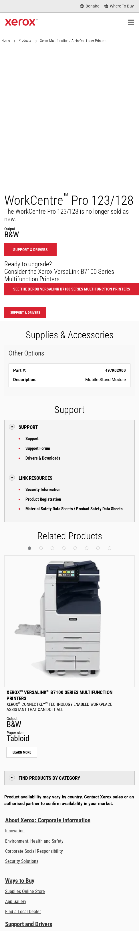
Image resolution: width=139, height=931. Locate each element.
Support (32, 438)
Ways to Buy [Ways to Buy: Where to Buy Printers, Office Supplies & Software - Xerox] (19, 880)
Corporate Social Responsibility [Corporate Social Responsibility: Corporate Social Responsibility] (34, 851)
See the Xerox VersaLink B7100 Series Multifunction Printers (71, 289)
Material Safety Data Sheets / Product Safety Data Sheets (74, 508)
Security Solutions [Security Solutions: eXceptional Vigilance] (21, 861)
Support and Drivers (28, 924)
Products (25, 40)
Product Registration (43, 499)
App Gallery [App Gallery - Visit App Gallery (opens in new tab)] (15, 901)
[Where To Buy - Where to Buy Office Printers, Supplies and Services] (119, 6)
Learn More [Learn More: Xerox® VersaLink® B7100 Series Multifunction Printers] (22, 752)
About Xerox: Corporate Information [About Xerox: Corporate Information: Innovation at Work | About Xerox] (47, 820)
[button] (29, 548)
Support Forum (37, 448)
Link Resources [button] (35, 478)
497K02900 (115, 370)
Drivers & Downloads (42, 458)
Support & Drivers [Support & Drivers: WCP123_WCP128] (30, 249)
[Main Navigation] (130, 22)
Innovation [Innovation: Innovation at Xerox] (15, 830)
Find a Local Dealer (23, 911)
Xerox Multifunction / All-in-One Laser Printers (73, 41)
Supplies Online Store (25, 891)
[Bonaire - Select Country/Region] (89, 6)
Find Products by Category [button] (49, 778)
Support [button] (28, 427)
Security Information (42, 489)
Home (5, 40)
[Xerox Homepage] (21, 22)
